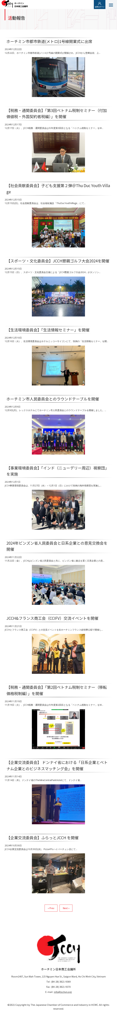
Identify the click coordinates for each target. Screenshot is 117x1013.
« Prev (51, 908)
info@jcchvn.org (63, 992)
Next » (66, 908)
